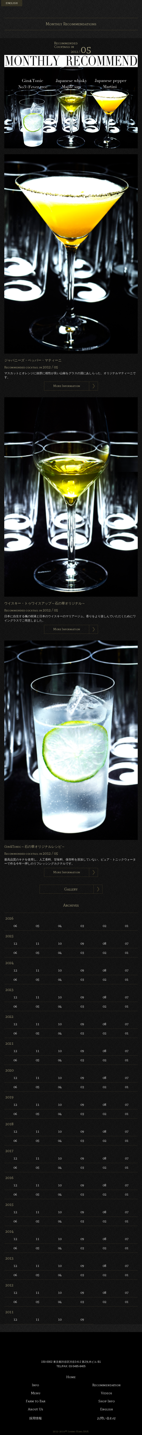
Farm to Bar (35, 1401)
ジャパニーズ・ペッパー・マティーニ (33, 360)
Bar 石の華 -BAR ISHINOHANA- (71, 8)
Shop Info (106, 1401)
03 (82, 926)
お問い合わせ (106, 1418)
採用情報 (35, 1418)
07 (127, 943)
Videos (106, 1393)
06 (15, 926)
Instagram (128, 6)
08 (104, 943)
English (106, 1409)
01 (127, 926)
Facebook (120, 6)
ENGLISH (12, 3)
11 (37, 943)
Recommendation (106, 1385)
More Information (66, 386)
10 (60, 943)
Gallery (71, 889)
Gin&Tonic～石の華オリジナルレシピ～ (34, 847)
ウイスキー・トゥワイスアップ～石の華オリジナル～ (44, 603)
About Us (35, 1409)
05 (37, 926)
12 (15, 943)
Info (35, 1385)
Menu (136, 5)
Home (71, 1377)
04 (60, 926)
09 (82, 943)
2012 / (81, 51)
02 (104, 926)
